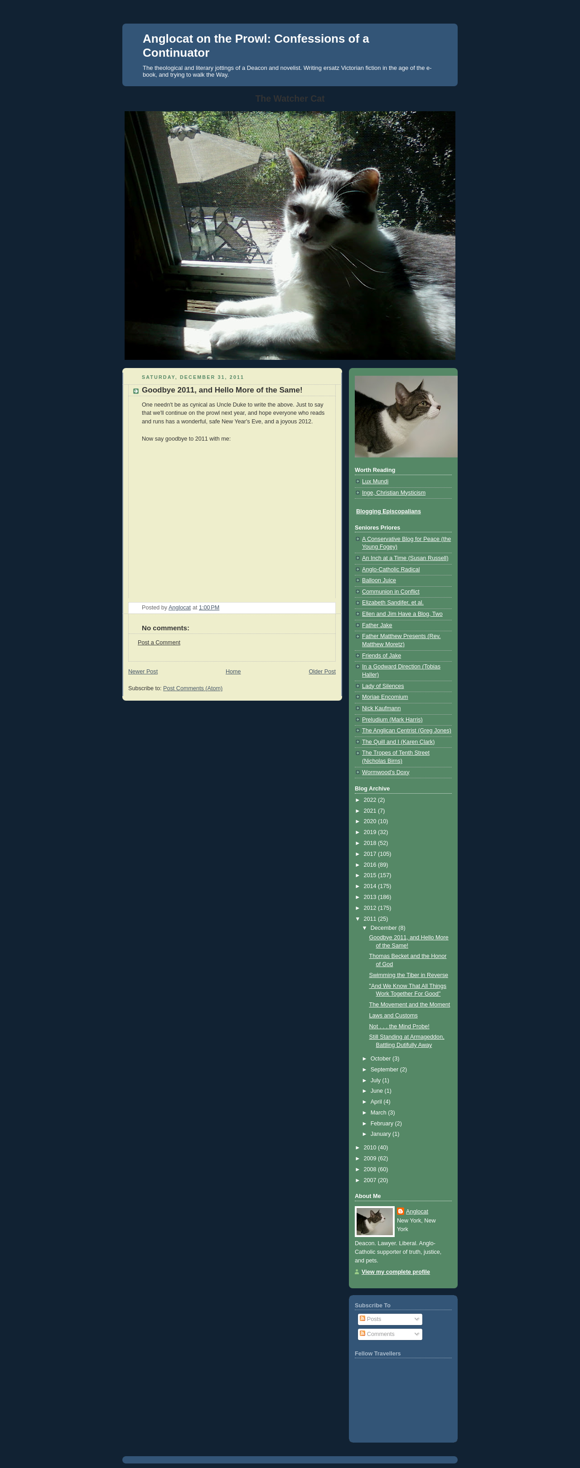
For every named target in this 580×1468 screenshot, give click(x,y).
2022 (371, 800)
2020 (371, 821)
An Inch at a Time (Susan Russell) (405, 558)
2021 (371, 811)
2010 (371, 1147)
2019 (371, 832)
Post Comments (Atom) (192, 688)
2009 (371, 1158)
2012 (371, 908)
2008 (371, 1169)
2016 (371, 865)
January (381, 1134)
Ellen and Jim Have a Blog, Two (402, 614)
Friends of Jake (381, 656)
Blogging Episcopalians (388, 511)
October (381, 1059)
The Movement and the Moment (409, 1005)
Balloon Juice (379, 580)
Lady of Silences (383, 686)
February (383, 1123)
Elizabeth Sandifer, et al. (393, 602)
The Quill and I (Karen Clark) (398, 742)
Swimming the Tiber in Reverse (409, 975)
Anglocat (417, 1211)
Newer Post (143, 671)
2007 (371, 1180)
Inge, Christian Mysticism (393, 493)
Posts (370, 1319)
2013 (371, 897)
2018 (371, 843)
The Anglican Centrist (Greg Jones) (406, 730)
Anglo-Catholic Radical (391, 569)
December (385, 928)
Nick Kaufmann (381, 708)
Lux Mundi (375, 481)
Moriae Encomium (385, 697)
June (378, 1091)
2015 (371, 875)
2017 (371, 854)
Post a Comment (159, 642)
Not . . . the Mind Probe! (399, 1026)
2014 (371, 886)
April (377, 1102)
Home (233, 671)
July (376, 1080)
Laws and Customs (393, 1015)
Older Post (322, 671)
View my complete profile (396, 1272)
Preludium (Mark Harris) (392, 720)
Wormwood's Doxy (385, 772)
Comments (377, 1334)
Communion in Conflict (391, 592)
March (379, 1113)
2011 (371, 919)
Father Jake (377, 625)
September (385, 1069)
